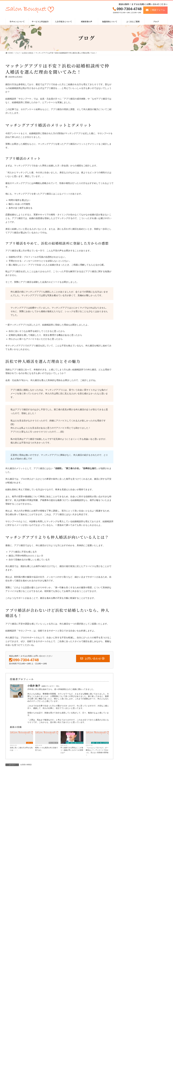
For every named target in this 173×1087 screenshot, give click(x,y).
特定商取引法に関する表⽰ (153, 1072)
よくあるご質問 (123, 1077)
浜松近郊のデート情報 (134, 253)
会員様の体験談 (26, 765)
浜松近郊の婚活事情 (133, 258)
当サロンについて (97, 1076)
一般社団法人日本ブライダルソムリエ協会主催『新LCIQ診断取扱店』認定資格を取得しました (145, 156)
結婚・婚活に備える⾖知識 (74, 743)
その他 (128, 268)
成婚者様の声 (122, 1072)
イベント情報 (131, 274)
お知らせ (29, 743)
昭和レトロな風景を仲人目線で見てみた (46, 749)
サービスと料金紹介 (98, 1081)
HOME (92, 1072)
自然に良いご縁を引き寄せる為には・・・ (21, 749)
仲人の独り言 (53, 743)
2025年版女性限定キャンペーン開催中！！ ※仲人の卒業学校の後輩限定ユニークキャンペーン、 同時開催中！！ (145, 173)
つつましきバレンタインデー (137, 201)
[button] (155, 10)
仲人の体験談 (131, 263)
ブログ (119, 1081)
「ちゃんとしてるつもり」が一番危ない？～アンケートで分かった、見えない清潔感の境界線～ (97, 751)
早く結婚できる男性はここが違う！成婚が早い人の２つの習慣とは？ (71, 750)
